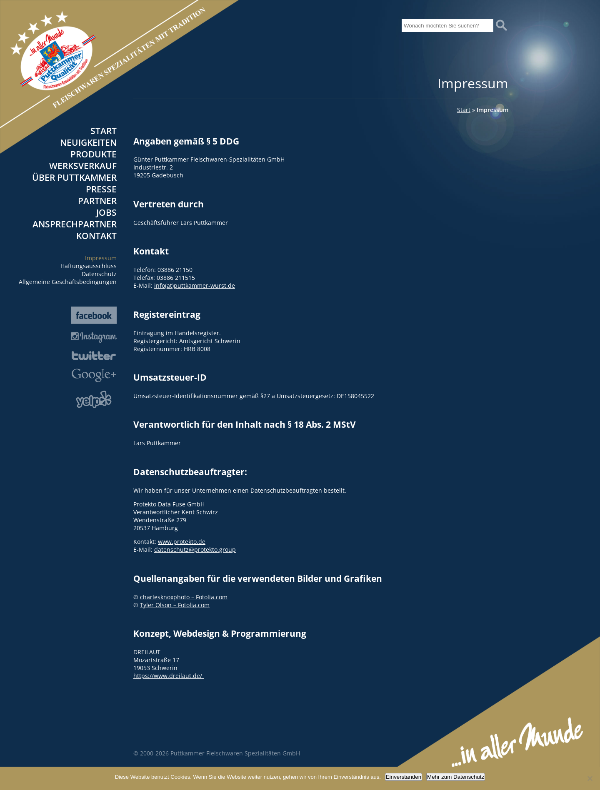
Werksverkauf (83, 166)
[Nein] (589, 778)
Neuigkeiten (88, 142)
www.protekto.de (181, 542)
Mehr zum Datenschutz (455, 777)
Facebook (94, 315)
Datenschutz (99, 274)
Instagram (94, 337)
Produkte (93, 154)
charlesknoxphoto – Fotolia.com (184, 597)
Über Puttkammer (74, 177)
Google (94, 375)
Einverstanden (403, 777)
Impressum (101, 258)
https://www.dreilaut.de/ (168, 676)
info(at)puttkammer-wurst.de (194, 285)
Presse (101, 189)
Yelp (94, 399)
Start (103, 131)
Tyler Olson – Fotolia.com (175, 605)
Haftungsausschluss (88, 266)
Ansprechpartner (74, 224)
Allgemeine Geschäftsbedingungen (68, 282)
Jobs (106, 212)
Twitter (94, 355)
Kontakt (96, 236)
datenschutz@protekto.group (195, 549)
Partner (97, 201)
